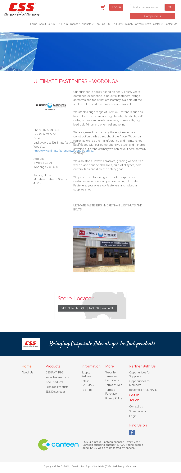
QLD (84, 308)
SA (98, 308)
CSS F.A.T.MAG (115, 23)
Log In (116, 7)
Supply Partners (134, 23)
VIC (63, 308)
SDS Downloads (56, 391)
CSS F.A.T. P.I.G (60, 23)
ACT (110, 308)
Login (132, 416)
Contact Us (171, 23)
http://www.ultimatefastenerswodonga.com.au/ (64, 150)
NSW (71, 308)
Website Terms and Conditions (112, 376)
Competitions (152, 16)
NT (78, 308)
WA (104, 308)
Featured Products (57, 386)
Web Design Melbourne (124, 466)
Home (33, 23)
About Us (44, 23)
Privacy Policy (114, 398)
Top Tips (100, 23)
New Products (54, 382)
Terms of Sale (113, 385)
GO (170, 7)
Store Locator (153, 23)
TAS (91, 308)
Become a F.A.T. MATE (143, 389)
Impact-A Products (81, 23)
